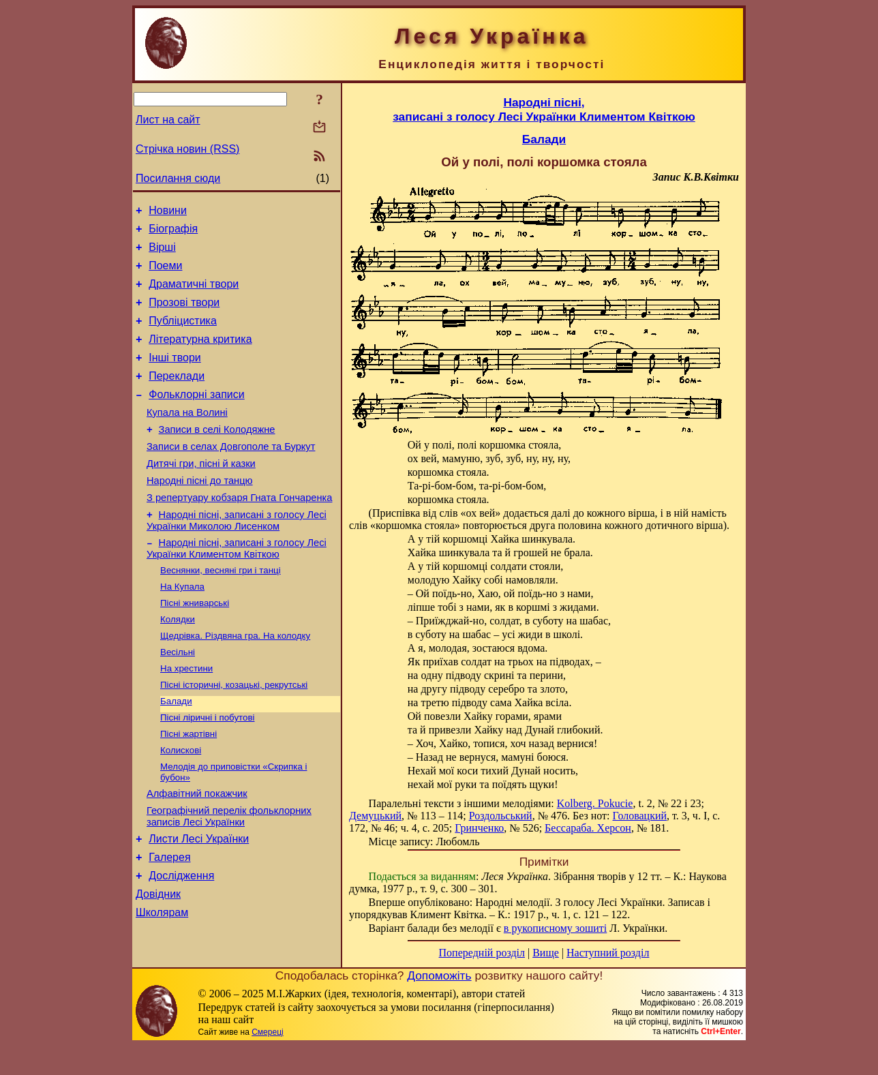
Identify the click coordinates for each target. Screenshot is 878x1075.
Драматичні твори (194, 294)
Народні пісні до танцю (200, 513)
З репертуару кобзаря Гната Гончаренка (239, 532)
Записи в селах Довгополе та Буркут (231, 475)
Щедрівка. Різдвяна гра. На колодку (235, 681)
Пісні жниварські (194, 646)
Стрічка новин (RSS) (187, 149)
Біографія (173, 233)
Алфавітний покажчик (197, 852)
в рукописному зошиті (555, 928)
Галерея (169, 922)
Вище (545, 952)
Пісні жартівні (188, 788)
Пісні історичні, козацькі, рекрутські (233, 734)
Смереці (267, 1061)
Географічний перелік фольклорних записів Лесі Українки (229, 877)
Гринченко (479, 828)
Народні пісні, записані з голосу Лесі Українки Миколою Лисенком (237, 557)
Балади (176, 752)
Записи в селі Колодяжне (217, 456)
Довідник (158, 963)
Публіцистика (183, 335)
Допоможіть (439, 1005)
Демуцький (375, 815)
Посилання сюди (178, 178)
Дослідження (181, 942)
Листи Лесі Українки (199, 901)
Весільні (177, 699)
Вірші (162, 253)
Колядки (177, 663)
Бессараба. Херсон (588, 828)
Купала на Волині (187, 436)
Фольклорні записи (196, 417)
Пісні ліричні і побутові (207, 770)
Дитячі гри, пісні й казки (201, 494)
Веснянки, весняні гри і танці (220, 610)
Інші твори (175, 376)
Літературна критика (200, 355)
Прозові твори (184, 314)
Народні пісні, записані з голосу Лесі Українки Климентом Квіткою (237, 587)
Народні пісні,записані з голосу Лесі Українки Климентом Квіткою (544, 109)
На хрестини (186, 717)
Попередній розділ (482, 952)
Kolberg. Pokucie (595, 803)
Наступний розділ (607, 952)
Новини (168, 212)
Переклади (177, 396)
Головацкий (640, 815)
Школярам (162, 983)
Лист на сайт (168, 119)
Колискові (180, 805)
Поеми (165, 273)
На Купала (182, 628)
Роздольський (500, 815)
